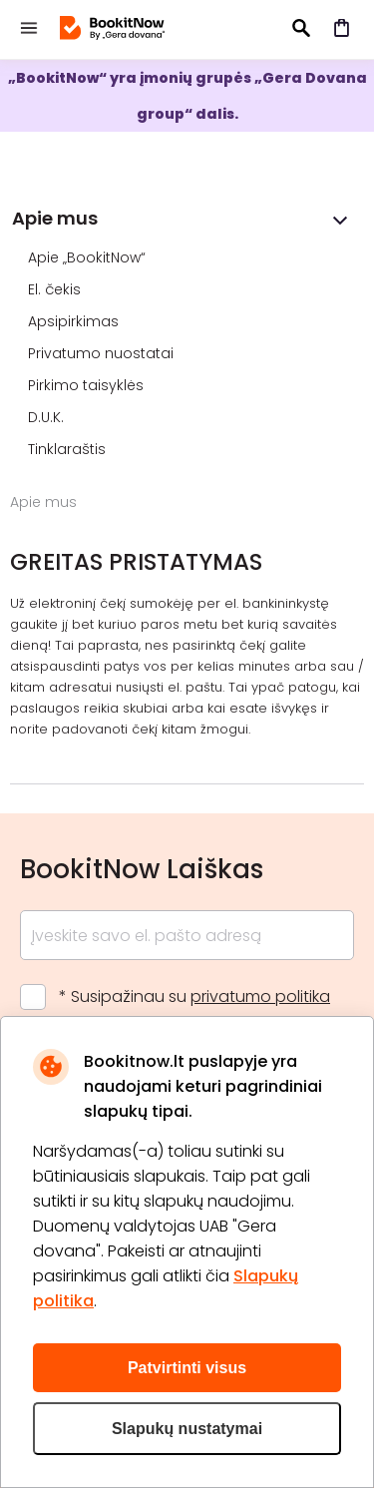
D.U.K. (48, 417)
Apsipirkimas (75, 321)
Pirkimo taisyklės (88, 385)
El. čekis (56, 289)
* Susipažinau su (194, 996)
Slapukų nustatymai (187, 1428)
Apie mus (55, 218)
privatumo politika (260, 996)
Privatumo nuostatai (103, 353)
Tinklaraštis (69, 449)
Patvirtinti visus (187, 1367)
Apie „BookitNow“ (89, 257)
